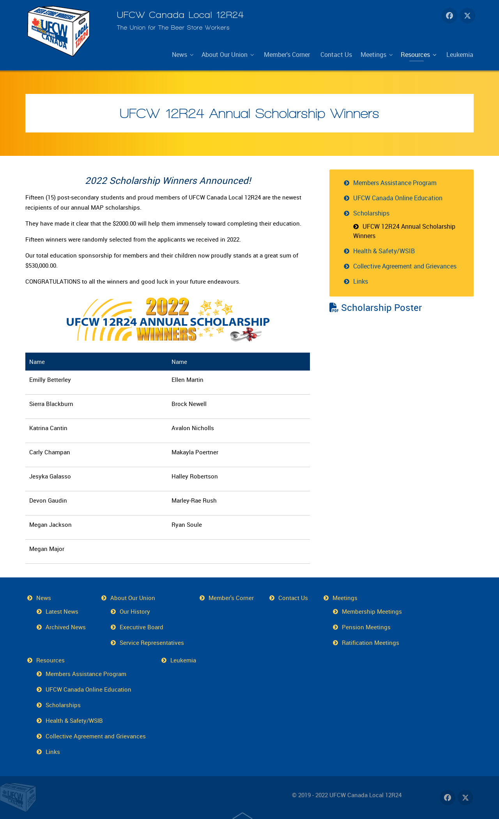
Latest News (62, 611)
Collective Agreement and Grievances (405, 266)
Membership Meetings (372, 611)
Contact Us (293, 598)
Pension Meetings (366, 627)
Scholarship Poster (375, 307)
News (43, 598)
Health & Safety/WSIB (384, 251)
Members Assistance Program (395, 182)
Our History (135, 611)
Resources (50, 660)
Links (360, 281)
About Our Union (132, 598)
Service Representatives (152, 642)
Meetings (345, 598)
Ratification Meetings (370, 642)
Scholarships (371, 213)
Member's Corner (231, 598)
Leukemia (183, 660)
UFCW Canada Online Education (397, 198)
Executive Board (141, 627)
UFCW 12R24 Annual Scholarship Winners (249, 113)
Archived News (66, 627)
